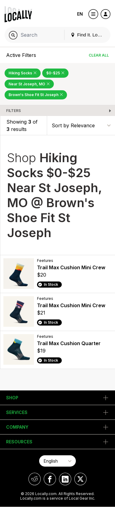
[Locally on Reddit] (34, 479)
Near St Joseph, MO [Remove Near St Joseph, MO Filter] (29, 84)
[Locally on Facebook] (50, 479)
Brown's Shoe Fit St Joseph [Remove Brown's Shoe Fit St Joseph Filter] (36, 94)
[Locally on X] (80, 479)
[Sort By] (81, 125)
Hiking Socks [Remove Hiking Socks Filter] (23, 73)
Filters (13, 110)
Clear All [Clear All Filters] (99, 55)
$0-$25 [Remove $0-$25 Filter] (55, 73)
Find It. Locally (89, 34)
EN (80, 14)
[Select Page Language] (57, 461)
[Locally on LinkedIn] (65, 479)
